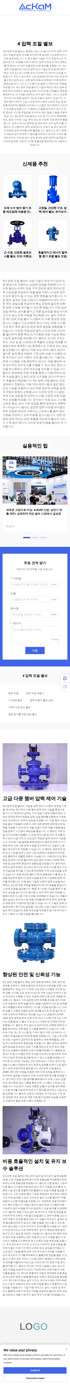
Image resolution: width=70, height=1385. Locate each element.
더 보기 (10, 526)
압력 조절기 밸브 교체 (41, 700)
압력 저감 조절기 (35, 693)
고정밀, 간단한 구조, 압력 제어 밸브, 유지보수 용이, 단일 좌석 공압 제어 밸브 (52, 210)
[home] (35, 7)
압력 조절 (13, 693)
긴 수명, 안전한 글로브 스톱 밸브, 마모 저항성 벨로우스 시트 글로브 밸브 (17, 254)
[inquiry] (65, 687)
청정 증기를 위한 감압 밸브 (22, 714)
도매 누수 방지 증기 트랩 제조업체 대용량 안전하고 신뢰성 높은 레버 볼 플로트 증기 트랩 (17, 210)
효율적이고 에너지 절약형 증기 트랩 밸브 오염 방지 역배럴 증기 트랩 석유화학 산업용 (52, 254)
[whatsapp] (65, 678)
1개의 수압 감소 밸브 (19, 707)
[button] (26, 537)
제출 (35, 650)
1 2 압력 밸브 (15, 700)
